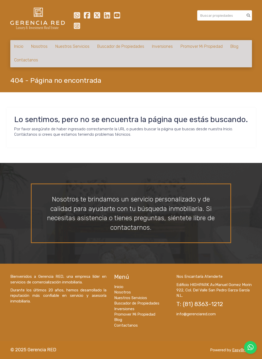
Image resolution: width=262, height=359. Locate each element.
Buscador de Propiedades (120, 46)
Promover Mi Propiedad (201, 46)
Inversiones (162, 46)
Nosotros (39, 46)
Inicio (18, 46)
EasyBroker (242, 350)
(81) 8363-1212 (203, 304)
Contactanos (26, 60)
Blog (234, 46)
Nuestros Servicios (72, 46)
